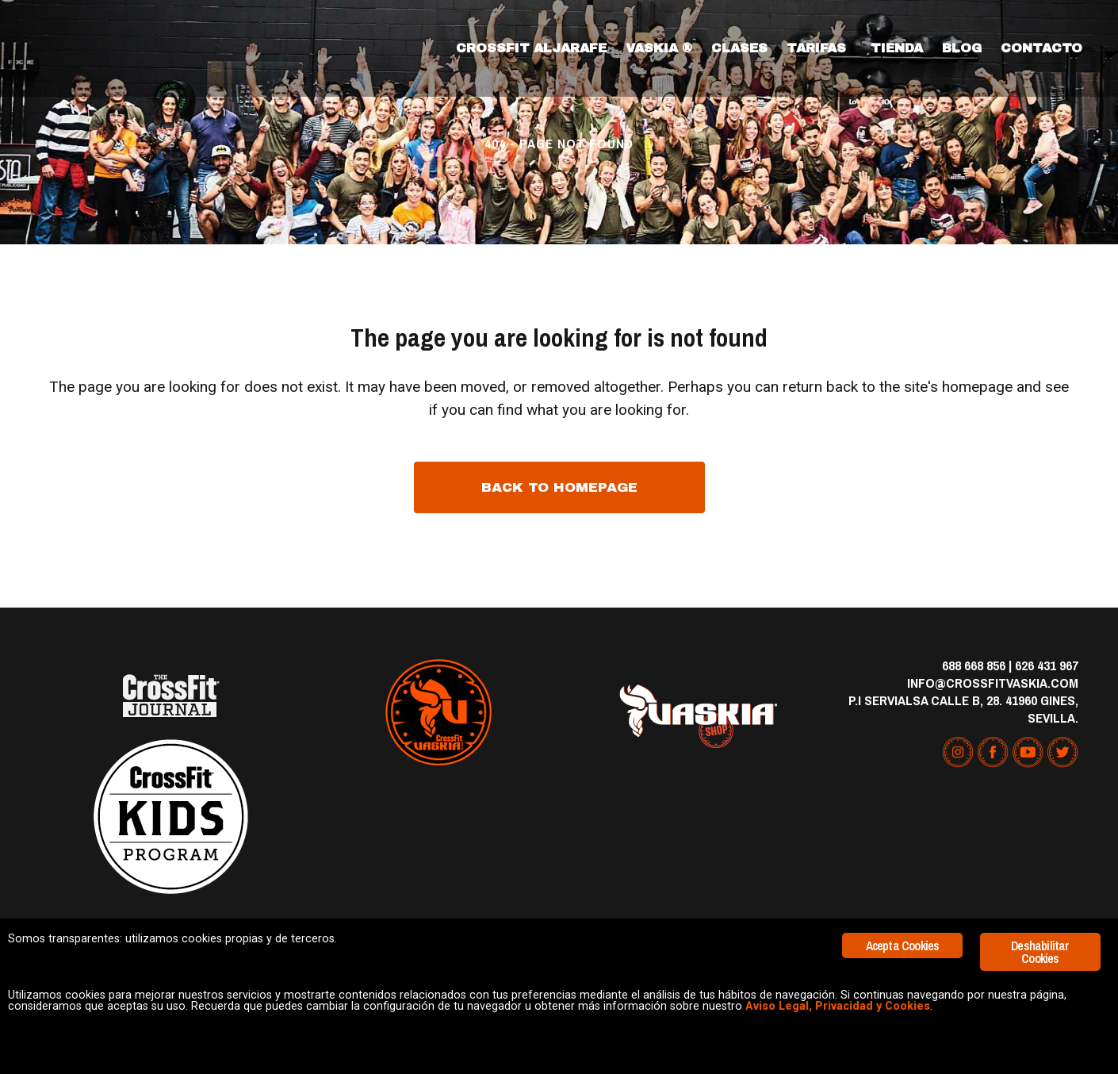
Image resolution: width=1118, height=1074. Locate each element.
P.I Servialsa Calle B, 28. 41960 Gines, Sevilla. (963, 709)
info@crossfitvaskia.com (992, 682)
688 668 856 (973, 665)
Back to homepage (559, 487)
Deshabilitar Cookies (1040, 914)
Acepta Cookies (903, 907)
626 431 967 (1046, 665)
